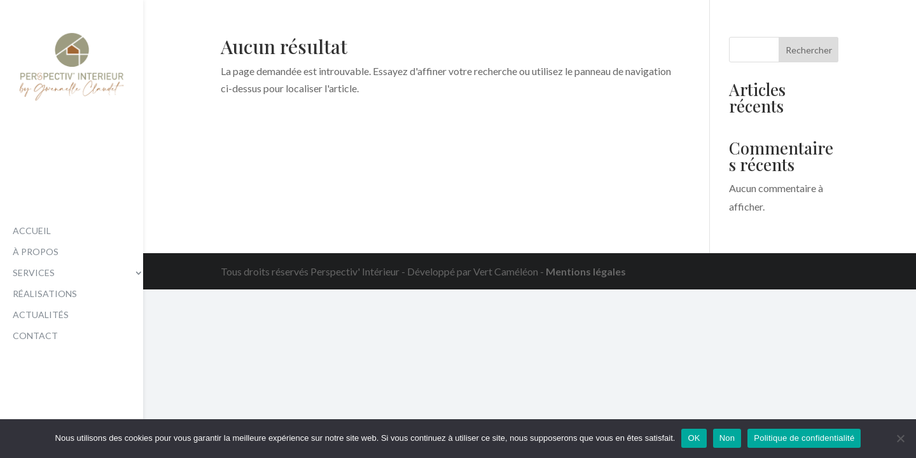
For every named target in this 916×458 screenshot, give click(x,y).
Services (34, 273)
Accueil (32, 231)
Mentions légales (586, 271)
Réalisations (45, 294)
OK (694, 438)
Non (727, 438)
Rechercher (809, 50)
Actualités (41, 315)
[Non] (900, 438)
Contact (35, 336)
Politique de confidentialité (804, 438)
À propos (36, 252)
